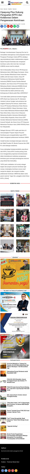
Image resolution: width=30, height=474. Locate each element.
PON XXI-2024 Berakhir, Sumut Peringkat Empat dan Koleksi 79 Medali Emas (16, 380)
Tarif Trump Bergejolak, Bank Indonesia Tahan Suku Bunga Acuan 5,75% (18, 420)
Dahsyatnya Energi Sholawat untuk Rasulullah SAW (17, 372)
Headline (10, 9)
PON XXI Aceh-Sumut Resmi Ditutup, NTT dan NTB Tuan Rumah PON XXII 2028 (18, 388)
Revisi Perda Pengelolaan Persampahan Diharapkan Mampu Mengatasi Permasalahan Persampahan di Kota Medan (17, 436)
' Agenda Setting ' (12, 426)
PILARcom (5, 48)
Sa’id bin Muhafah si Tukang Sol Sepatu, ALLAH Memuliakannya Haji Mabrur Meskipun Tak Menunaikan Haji (18, 366)
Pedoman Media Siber (13, 462)
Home (1, 9)
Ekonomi (5, 9)
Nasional (14, 9)
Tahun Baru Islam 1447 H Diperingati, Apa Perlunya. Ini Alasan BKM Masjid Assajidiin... (18, 404)
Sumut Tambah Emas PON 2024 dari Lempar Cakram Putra (18, 411)
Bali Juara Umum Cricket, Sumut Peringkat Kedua (17, 395)
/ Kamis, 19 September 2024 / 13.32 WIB (16, 24)
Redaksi (3, 462)
